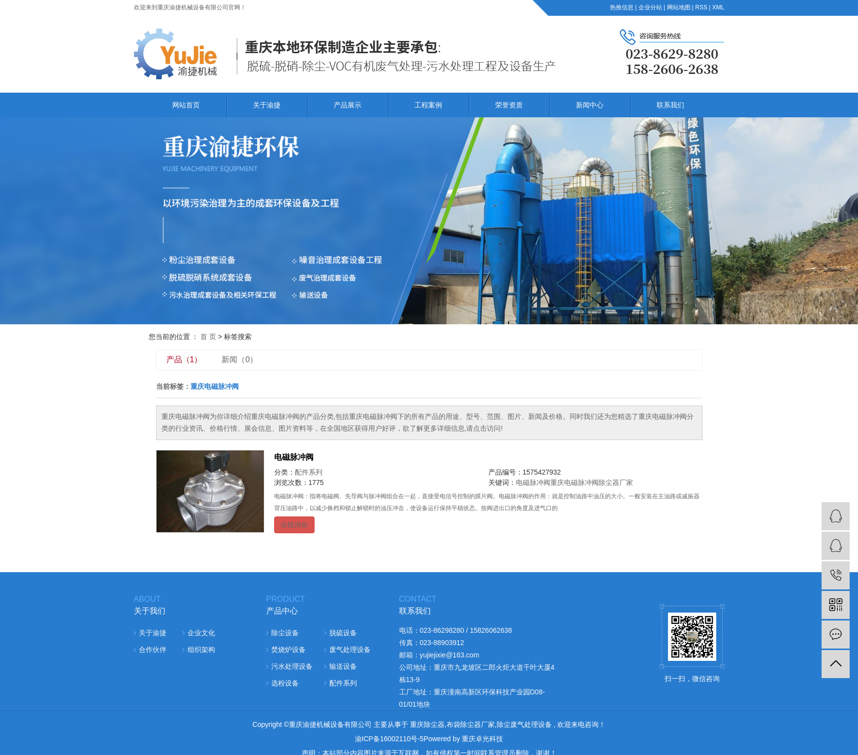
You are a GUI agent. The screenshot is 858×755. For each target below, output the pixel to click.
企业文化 (201, 633)
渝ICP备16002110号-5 (389, 739)
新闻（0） (239, 359)
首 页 (208, 337)
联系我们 (670, 105)
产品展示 (347, 105)
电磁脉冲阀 (294, 457)
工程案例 (428, 105)
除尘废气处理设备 (524, 724)
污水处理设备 (292, 666)
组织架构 (201, 649)
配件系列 (308, 472)
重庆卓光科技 (482, 739)
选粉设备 (285, 683)
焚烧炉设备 (288, 649)
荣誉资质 (509, 105)
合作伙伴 (152, 649)
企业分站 (650, 7)
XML (718, 7)
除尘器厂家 (616, 482)
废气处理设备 (350, 649)
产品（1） (184, 359)
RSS (701, 7)
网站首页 (186, 105)
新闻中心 (590, 105)
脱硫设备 (343, 633)
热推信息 (622, 7)
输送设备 (343, 666)
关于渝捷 (267, 105)
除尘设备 (285, 633)
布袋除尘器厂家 (470, 724)
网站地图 (679, 7)
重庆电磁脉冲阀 (574, 482)
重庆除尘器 (427, 724)
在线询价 (294, 525)
